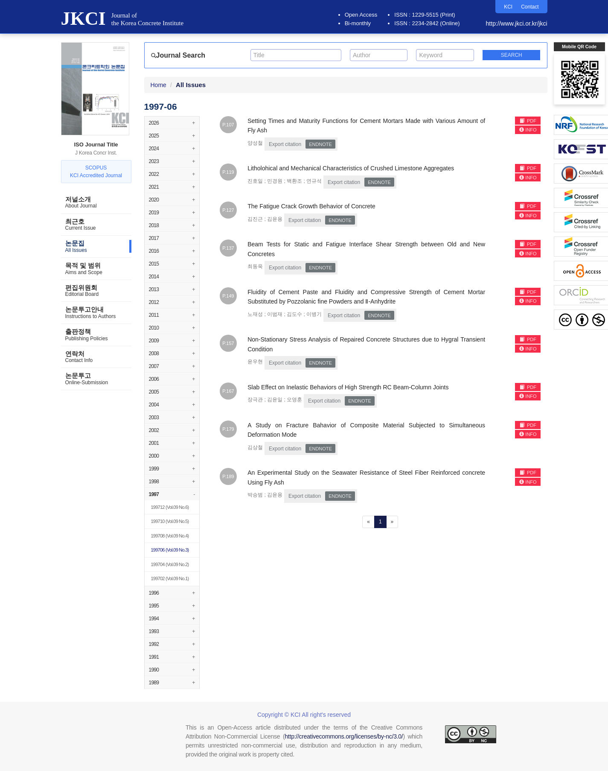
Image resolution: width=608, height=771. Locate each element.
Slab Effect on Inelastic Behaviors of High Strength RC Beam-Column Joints (347, 387)
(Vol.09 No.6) (170, 507)
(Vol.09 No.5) (170, 521)
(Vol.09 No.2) (170, 564)
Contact (529, 7)
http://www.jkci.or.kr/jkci (516, 23)
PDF (528, 120)
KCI (508, 7)
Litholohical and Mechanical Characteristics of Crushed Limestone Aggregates (350, 168)
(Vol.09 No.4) (170, 535)
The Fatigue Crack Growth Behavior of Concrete (311, 206)
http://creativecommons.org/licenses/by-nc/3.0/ (344, 736)
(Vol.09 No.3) (170, 549)
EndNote (320, 144)
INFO (527, 129)
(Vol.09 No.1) (170, 578)
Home (158, 85)
